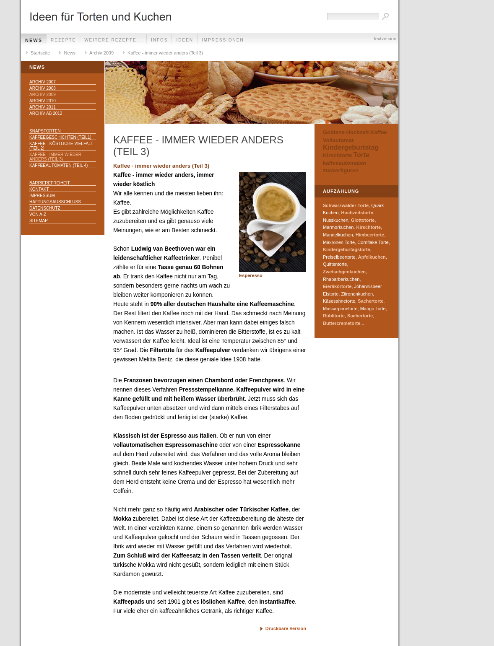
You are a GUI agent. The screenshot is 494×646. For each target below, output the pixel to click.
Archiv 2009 (101, 52)
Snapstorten (45, 131)
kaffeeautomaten (344, 163)
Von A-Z (37, 214)
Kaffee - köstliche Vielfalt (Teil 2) (61, 145)
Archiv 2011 (42, 107)
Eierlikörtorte (337, 286)
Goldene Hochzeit (346, 132)
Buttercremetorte (341, 323)
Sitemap (38, 220)
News (33, 40)
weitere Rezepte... (113, 40)
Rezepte (63, 40)
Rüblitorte (334, 315)
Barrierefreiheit (49, 183)
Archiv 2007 (42, 82)
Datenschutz (44, 208)
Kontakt (39, 189)
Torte (361, 154)
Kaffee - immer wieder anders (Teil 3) (165, 52)
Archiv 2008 (42, 88)
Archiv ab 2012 (45, 113)
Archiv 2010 (42, 101)
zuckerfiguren (341, 170)
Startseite (40, 52)
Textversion (384, 38)
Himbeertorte (370, 234)
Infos (159, 40)
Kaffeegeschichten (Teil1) (60, 137)
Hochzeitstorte (357, 212)
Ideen (184, 40)
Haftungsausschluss (55, 202)
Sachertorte (370, 301)
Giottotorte (363, 220)
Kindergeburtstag (351, 147)
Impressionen (223, 40)
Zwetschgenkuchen (344, 271)
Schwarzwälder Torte (346, 205)
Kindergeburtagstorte (346, 249)
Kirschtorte (337, 155)
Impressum (42, 195)
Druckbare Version (285, 628)
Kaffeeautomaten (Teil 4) (58, 165)
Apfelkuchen (372, 256)
